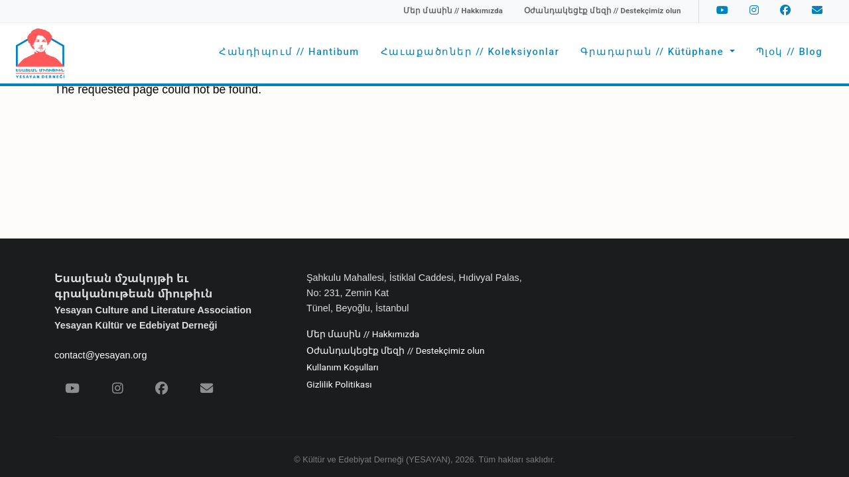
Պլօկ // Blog (789, 52)
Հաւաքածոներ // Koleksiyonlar (470, 52)
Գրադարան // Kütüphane (653, 52)
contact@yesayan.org (100, 355)
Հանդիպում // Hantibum (289, 52)
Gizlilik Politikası (339, 385)
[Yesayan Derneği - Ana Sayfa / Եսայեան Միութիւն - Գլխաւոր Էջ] (40, 53)
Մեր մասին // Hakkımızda (362, 334)
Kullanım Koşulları (342, 367)
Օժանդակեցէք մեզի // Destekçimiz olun (395, 351)
